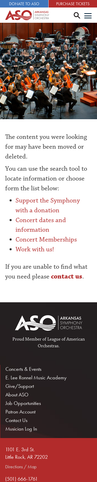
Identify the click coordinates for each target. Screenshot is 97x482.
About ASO (16, 394)
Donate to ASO (24, 3)
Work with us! (35, 249)
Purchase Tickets (72, 3)
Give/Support (19, 386)
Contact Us (16, 420)
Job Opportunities (23, 403)
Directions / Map (20, 467)
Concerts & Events (23, 369)
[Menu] (88, 16)
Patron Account (20, 411)
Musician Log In (21, 428)
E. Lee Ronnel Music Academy (35, 377)
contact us (65, 276)
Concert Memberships (46, 239)
